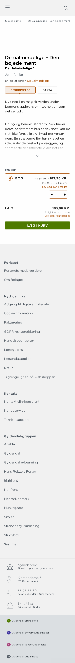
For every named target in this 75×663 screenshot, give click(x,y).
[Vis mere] (37, 156)
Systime (10, 544)
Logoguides (13, 350)
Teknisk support (16, 420)
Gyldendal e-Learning (21, 462)
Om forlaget (13, 280)
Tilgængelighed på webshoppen (29, 377)
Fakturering (13, 322)
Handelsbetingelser (19, 340)
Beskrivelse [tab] (20, 90)
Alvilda (9, 444)
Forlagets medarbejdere (23, 270)
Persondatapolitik (17, 359)
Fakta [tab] (47, 90)
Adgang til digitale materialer (27, 304)
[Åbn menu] (7, 8)
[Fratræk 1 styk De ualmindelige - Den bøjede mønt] (51, 194)
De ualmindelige (38, 80)
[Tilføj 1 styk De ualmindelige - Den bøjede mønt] (64, 194)
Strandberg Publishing (21, 526)
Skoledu (10, 517)
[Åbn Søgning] (65, 8)
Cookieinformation (18, 313)
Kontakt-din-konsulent (21, 401)
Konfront (11, 490)
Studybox (11, 535)
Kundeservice (14, 410)
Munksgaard (13, 508)
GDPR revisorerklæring (22, 331)
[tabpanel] (37, 128)
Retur (8, 368)
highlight (11, 480)
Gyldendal (12, 453)
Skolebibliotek (13, 20)
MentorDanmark (16, 499)
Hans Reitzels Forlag (20, 471)
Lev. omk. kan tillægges (54, 187)
